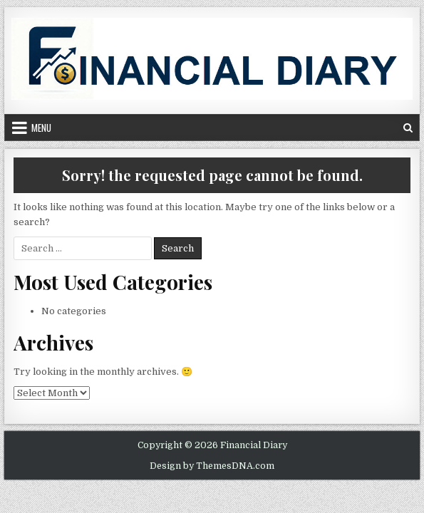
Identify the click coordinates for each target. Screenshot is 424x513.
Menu (41, 127)
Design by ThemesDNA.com (212, 466)
